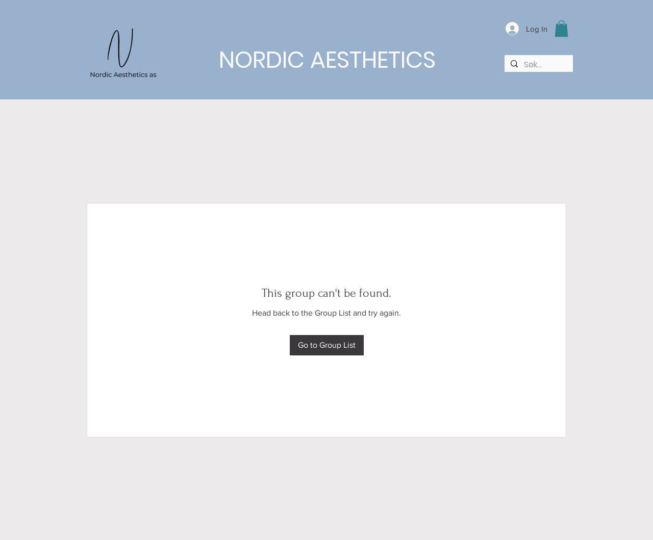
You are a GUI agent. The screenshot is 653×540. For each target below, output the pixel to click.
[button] (561, 28)
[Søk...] (537, 64)
